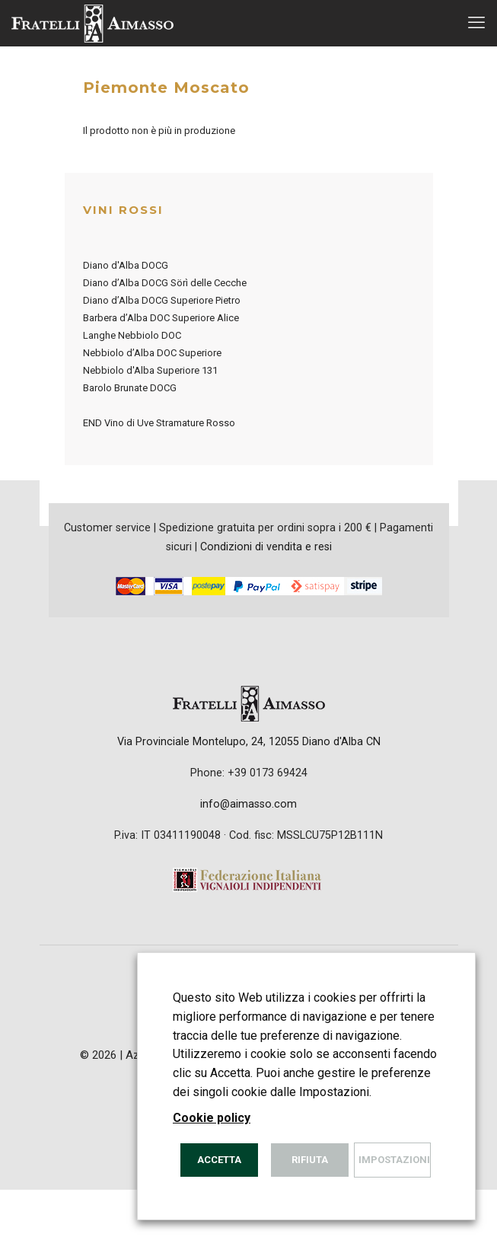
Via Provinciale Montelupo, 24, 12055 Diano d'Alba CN (249, 741)
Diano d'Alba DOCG (125, 265)
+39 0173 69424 (267, 773)
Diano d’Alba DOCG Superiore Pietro (162, 300)
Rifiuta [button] (310, 1159)
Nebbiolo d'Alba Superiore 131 (150, 370)
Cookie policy (211, 1118)
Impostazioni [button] (394, 1159)
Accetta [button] (219, 1159)
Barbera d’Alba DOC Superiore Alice (161, 317)
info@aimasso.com (248, 804)
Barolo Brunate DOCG (130, 388)
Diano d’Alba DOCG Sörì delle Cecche (165, 282)
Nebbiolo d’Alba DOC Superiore (152, 353)
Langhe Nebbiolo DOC (132, 335)
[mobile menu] (476, 23)
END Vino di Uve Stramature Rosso (159, 423)
